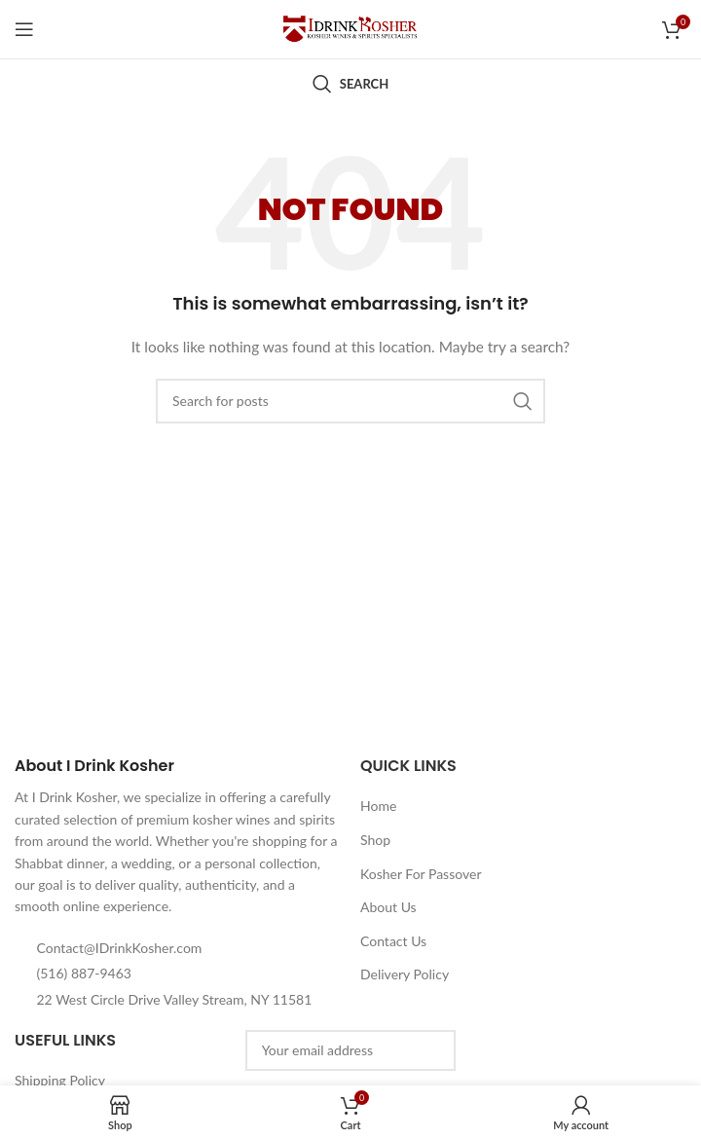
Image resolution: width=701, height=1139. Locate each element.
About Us (388, 907)
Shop (375, 839)
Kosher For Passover (421, 873)
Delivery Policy (404, 974)
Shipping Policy (60, 1080)
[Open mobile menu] (24, 29)
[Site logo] (350, 27)
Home (378, 805)
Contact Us (393, 941)
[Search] (350, 83)
